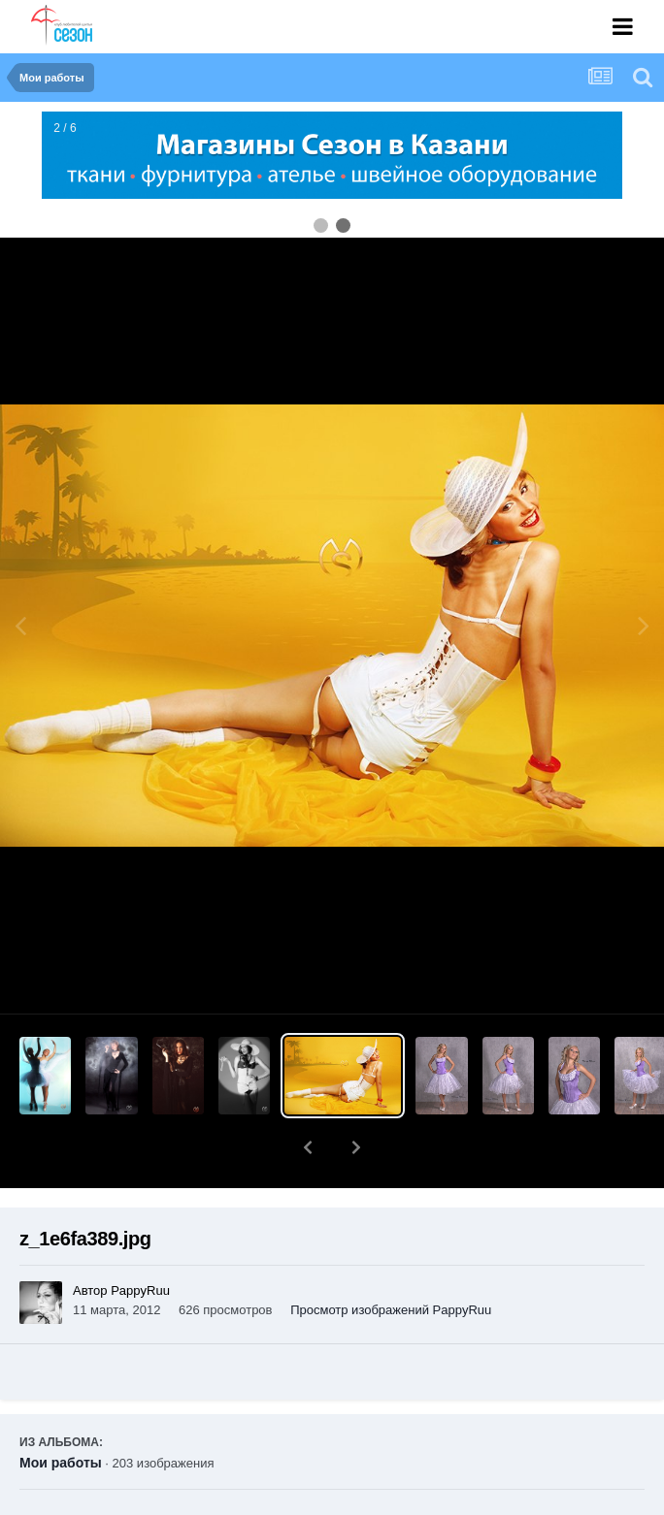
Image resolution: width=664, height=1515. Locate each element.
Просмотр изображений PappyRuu (390, 1259)
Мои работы (60, 1412)
